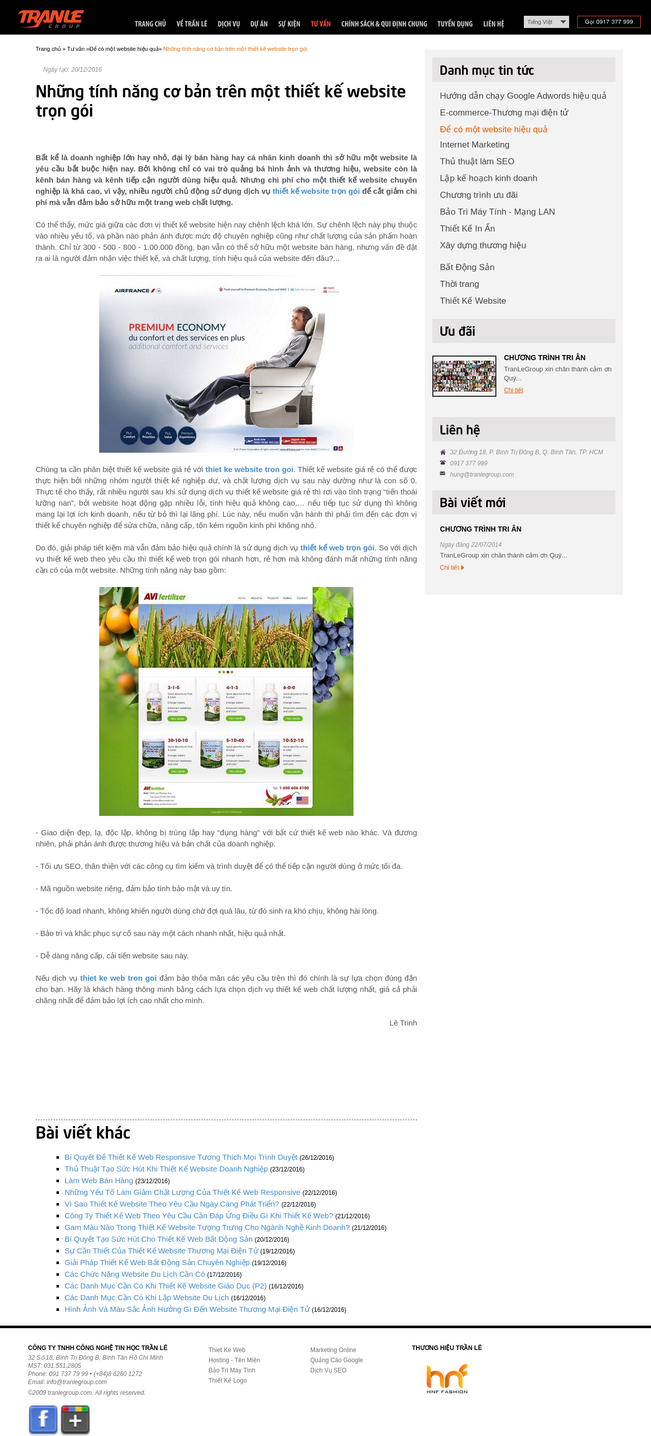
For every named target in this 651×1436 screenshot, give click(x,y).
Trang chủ (48, 49)
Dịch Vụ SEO (328, 1370)
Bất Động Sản (467, 267)
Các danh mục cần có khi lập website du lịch (147, 1297)
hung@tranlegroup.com (482, 474)
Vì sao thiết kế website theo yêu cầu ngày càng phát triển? (172, 1203)
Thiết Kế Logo (228, 1380)
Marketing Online (333, 1350)
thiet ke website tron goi (249, 469)
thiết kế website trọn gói (316, 191)
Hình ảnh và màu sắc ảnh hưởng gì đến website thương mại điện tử (187, 1309)
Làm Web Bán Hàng (99, 1180)
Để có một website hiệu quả (124, 49)
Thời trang (459, 284)
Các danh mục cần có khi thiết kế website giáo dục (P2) (166, 1285)
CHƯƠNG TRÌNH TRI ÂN (544, 358)
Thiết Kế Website (473, 301)
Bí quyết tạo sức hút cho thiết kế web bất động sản (159, 1239)
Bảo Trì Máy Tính (232, 1370)
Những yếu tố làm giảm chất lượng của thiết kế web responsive (183, 1192)
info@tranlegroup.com (77, 1382)
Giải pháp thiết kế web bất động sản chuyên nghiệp (157, 1262)
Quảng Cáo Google (336, 1360)
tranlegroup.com (70, 1392)
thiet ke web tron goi (118, 978)
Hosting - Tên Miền (234, 1360)
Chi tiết (513, 390)
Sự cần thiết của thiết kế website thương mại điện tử (161, 1250)
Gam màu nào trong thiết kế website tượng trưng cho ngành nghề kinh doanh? (207, 1227)
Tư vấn (75, 49)
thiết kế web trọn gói (338, 547)
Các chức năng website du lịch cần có (135, 1274)
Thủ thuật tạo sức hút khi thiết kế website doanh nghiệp (166, 1168)
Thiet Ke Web (227, 1350)
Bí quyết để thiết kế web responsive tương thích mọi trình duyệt (181, 1157)
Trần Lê (56, 21)
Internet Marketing (475, 145)
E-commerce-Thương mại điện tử (504, 113)
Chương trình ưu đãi (479, 195)
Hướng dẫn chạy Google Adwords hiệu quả (523, 96)
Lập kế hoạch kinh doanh (489, 178)
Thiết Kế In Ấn (467, 228)
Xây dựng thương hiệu (483, 245)
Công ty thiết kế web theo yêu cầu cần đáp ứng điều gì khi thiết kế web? (199, 1215)
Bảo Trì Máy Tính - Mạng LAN (497, 212)
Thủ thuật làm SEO (477, 161)
